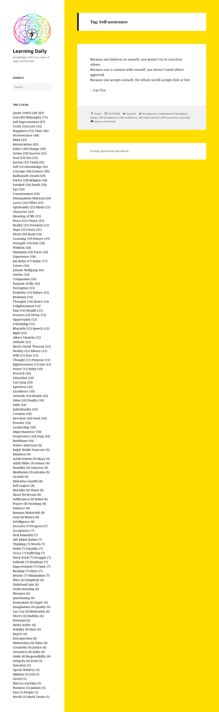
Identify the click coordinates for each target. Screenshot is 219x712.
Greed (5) (20, 679)
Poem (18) (41, 252)
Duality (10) (35, 400)
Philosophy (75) (37, 117)
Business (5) (21, 688)
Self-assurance (170, 117)
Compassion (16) (24, 279)
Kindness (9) (22, 454)
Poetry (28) (21, 180)
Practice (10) (22, 423)
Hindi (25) (43, 207)
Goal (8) (18, 517)
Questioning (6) (24, 598)
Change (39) (37, 149)
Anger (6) (41, 602)
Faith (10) (19, 405)
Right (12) (20, 333)
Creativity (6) (22, 647)
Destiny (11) (21, 351)
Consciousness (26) (26, 194)
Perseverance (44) (26, 135)
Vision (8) (37, 490)
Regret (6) (20, 634)
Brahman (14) (23, 297)
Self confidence (128, 117)
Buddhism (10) (23, 441)
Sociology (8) (37, 504)
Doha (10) (20, 400)
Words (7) (38, 544)
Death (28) (39, 185)
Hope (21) (20, 230)
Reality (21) (21, 225)
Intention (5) (22, 665)
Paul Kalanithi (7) (25, 535)
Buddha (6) (36, 616)
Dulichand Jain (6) (26, 584)
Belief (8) (41, 499)
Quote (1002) (22, 113)
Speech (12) (41, 328)
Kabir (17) (40, 261)
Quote (94, 117)
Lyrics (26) (20, 203)
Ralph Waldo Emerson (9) (31, 450)
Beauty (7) (20, 575)
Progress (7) (38, 526)
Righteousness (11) (26, 364)
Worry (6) (20, 616)
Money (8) (32, 517)
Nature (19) (41, 239)
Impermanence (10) (27, 432)
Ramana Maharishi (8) (29, 513)
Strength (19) (22, 243)
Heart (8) (19, 495)
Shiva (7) (36, 571)
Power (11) (20, 369)
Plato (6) (19, 580)
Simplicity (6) (34, 580)
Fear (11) (32, 355)
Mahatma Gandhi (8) (28, 481)
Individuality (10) (25, 409)
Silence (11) (39, 351)
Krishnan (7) (39, 562)
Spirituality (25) (24, 207)
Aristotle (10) (22, 396)
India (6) (39, 652)
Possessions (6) (23, 602)
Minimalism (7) (39, 575)
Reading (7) (21, 571)
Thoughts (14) (23, 301)
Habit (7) (19, 548)
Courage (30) (22, 171)
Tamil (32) (37, 162)
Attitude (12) (22, 342)
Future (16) (21, 265)
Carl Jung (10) (23, 382)
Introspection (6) (25, 638)
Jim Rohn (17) (22, 261)
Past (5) (18, 692)
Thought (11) (22, 360)
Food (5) (36, 661)
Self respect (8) (23, 486)
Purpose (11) (41, 360)
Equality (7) (34, 548)
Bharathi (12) (22, 328)
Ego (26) (19, 189)
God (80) (19, 117)
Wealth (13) (34, 310)
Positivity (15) (22, 292)
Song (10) (43, 436)
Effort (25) (36, 203)
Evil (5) (34, 674)
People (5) (31, 692)
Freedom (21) (39, 225)
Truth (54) (20, 126)
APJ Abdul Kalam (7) (27, 539)
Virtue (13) (38, 315)
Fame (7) (44, 566)
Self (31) (19, 167)
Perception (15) (24, 288)
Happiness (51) (23, 131)
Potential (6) (21, 620)
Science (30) (40, 171)
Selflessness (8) (23, 499)
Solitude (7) (21, 562)
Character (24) (23, 212)
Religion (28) (38, 180)
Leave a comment (104, 121)
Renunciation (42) (25, 144)
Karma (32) (21, 162)
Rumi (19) (35, 234)
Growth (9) (20, 477)
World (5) (20, 697)
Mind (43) (20, 140)
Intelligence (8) (23, 522)
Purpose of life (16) (26, 283)
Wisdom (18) (22, 248)
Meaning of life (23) (27, 216)
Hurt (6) (35, 629)
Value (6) (41, 643)
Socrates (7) (21, 526)
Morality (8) (21, 490)
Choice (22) (36, 221)
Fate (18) (39, 243)
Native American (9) (27, 445)
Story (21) (35, 230)
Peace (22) (20, 221)
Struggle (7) (42, 557)
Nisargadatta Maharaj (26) (32, 198)
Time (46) (42, 131)
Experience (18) (24, 257)
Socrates (185, 117)
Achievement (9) (25, 459)
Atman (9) (42, 463)
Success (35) (37, 153)
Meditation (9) (23, 472)
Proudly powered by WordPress (109, 151)
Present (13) (21, 315)
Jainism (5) (38, 688)
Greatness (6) (22, 652)
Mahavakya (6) (23, 643)
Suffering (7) (36, 553)
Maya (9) (43, 459)
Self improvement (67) (29, 122)
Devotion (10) (22, 418)
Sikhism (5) (21, 674)
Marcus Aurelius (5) (27, 683)
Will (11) (19, 355)
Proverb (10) (22, 373)
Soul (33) (19, 158)
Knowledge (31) (36, 167)
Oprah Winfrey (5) (26, 670)
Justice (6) (39, 647)
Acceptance (149, 113)
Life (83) (38, 113)
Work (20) (20, 234)
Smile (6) (19, 656)
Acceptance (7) (23, 530)
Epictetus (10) (23, 387)
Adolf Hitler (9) (23, 463)
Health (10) (40, 396)
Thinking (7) (21, 544)
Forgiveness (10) (24, 436)
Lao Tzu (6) (21, 611)
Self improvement (149, 117)
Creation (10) (22, 414)
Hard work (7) (23, 557)
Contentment (165, 113)
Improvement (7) (25, 566)
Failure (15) (41, 292)
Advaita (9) (42, 472)
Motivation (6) (40, 611)
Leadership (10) (24, 427)
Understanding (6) (26, 589)
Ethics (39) (20, 149)
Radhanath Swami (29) (29, 176)
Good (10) (40, 418)
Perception (181, 113)
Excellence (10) (24, 391)
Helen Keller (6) (24, 625)
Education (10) (23, 378)
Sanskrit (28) (22, 185)
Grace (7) (19, 553)
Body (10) (36, 369)
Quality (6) (43, 607)
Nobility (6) (21, 629)
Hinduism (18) (23, 252)
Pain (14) (19, 310)
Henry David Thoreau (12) (32, 346)
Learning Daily (30, 51)
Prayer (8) (20, 504)
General (131, 113)
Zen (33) (32, 158)
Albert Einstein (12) (27, 337)
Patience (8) (21, 508)
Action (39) (20, 153)
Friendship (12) (24, 324)
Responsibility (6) (38, 656)
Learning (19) (23, 239)
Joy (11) (45, 364)
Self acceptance (108, 117)
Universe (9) (39, 468)
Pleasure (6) (21, 593)
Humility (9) (21, 468)
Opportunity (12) (25, 319)
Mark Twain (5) (38, 697)
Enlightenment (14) (27, 306)
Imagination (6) (24, 607)
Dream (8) (34, 495)
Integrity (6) (21, 661)
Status (98, 113)
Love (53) (35, 126)
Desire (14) (41, 301)
